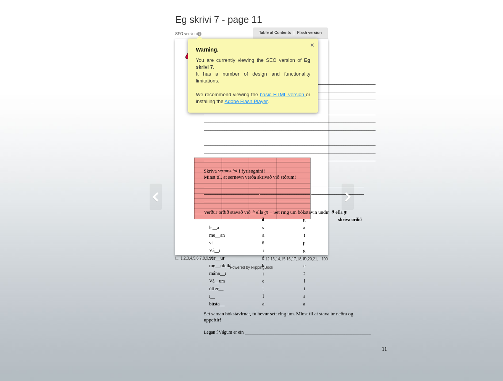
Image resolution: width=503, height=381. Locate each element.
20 (347, 364)
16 (326, 364)
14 (315, 364)
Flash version (346, 33)
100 (362, 364)
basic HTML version (245, 94)
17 (331, 364)
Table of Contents (312, 33)
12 (304, 364)
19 (342, 364)
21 (352, 364)
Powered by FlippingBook (251, 373)
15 (320, 364)
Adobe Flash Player (209, 101)
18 (336, 364)
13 (310, 364)
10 (174, 364)
